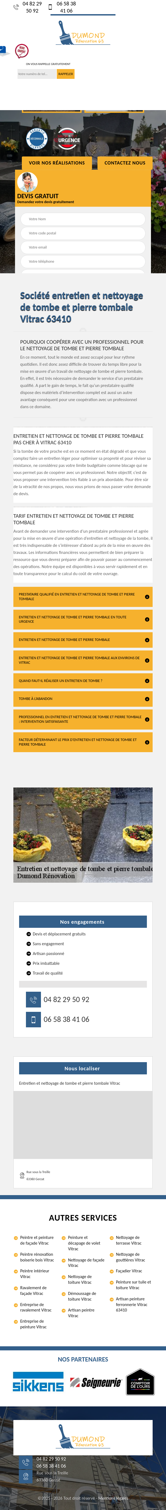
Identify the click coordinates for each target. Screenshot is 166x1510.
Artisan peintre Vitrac (81, 1312)
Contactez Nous (125, 163)
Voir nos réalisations (57, 163)
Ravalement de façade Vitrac (33, 1290)
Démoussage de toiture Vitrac (82, 1296)
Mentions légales (113, 1498)
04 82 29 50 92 (27, 7)
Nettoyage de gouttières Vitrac (130, 1257)
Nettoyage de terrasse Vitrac (129, 1240)
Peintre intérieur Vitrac (34, 1273)
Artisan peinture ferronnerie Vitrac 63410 (131, 1304)
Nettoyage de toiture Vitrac (80, 1279)
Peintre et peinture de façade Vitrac (37, 1240)
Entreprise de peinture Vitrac (33, 1324)
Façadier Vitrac (129, 1270)
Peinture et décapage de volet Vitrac (84, 1243)
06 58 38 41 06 (62, 7)
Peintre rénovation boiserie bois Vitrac (37, 1257)
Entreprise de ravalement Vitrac (36, 1307)
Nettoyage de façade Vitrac (86, 1262)
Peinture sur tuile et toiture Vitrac (133, 1284)
